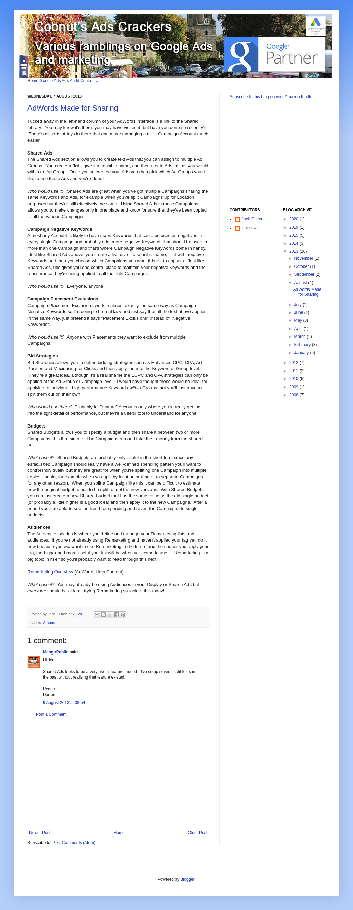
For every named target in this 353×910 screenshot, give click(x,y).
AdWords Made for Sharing (72, 108)
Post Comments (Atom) (73, 842)
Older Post (197, 832)
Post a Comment (51, 714)
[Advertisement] (118, 774)
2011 (294, 370)
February (303, 344)
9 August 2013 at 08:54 (64, 702)
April (298, 328)
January (302, 352)
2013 (294, 251)
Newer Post (39, 832)
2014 (294, 243)
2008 (294, 395)
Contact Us (90, 80)
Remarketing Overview (50, 572)
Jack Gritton (253, 219)
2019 (294, 227)
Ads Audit (70, 80)
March (300, 336)
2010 (294, 378)
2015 (294, 235)
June (299, 312)
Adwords (50, 623)
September (304, 274)
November (304, 258)
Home (32, 80)
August (301, 282)
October (302, 266)
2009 (294, 387)
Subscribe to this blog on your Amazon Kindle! (272, 96)
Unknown (250, 228)
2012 (294, 362)
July (298, 304)
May (298, 320)
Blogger (187, 879)
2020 (294, 219)
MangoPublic (56, 652)
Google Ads (50, 80)
